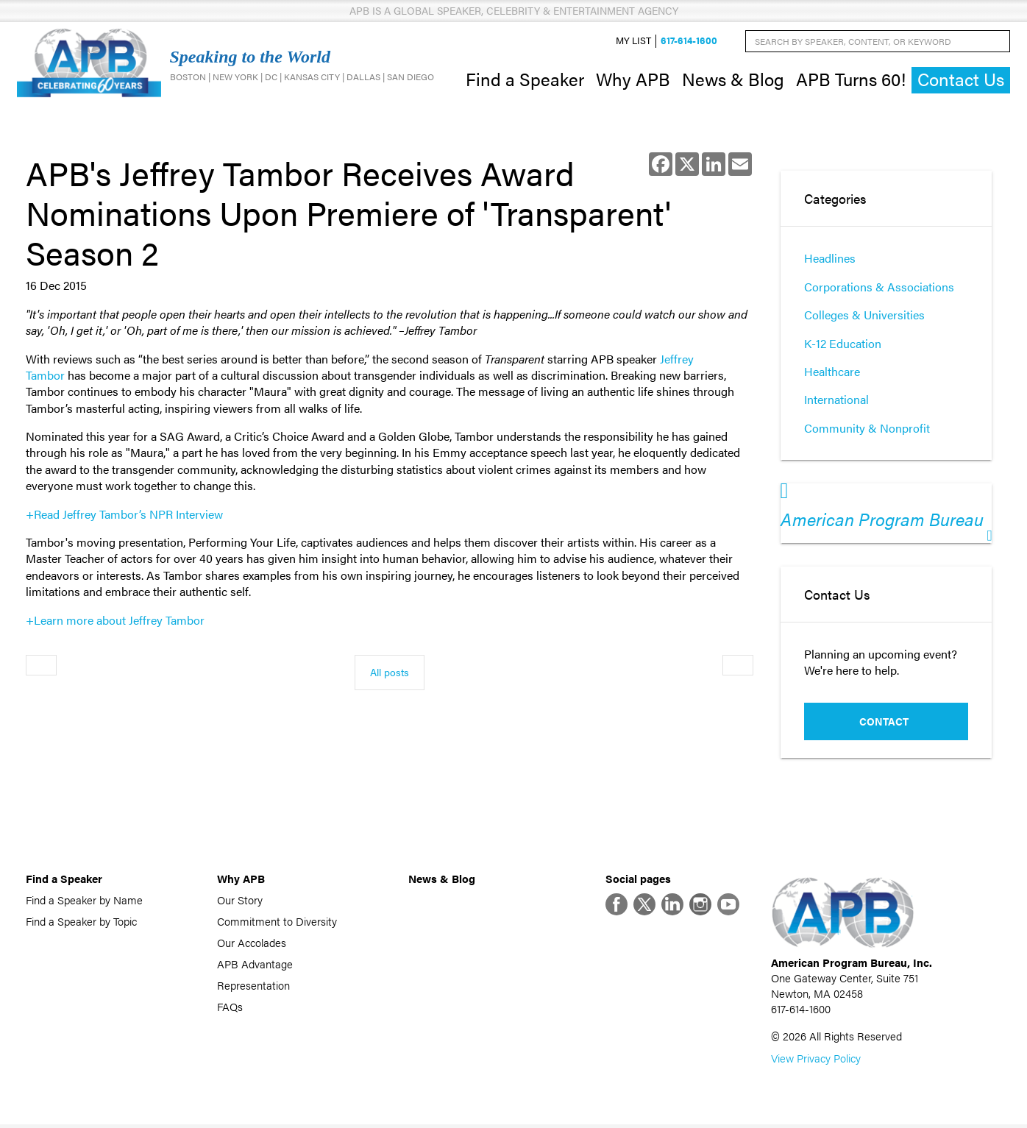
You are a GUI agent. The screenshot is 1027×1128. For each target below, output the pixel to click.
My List (633, 41)
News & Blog (733, 79)
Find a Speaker (525, 79)
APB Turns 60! (851, 79)
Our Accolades (251, 943)
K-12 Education (842, 344)
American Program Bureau (882, 520)
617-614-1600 (689, 41)
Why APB (633, 79)
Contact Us (960, 80)
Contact (884, 722)
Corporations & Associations (879, 288)
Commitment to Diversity (277, 922)
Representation (253, 986)
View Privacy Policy (816, 1061)
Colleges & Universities (864, 316)
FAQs (230, 1007)
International (836, 401)
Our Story (240, 901)
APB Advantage (255, 965)
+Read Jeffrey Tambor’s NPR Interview (124, 515)
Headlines (830, 260)
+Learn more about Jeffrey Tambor (115, 621)
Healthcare (832, 372)
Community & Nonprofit (867, 429)
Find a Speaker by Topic (81, 922)
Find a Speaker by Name (84, 901)
